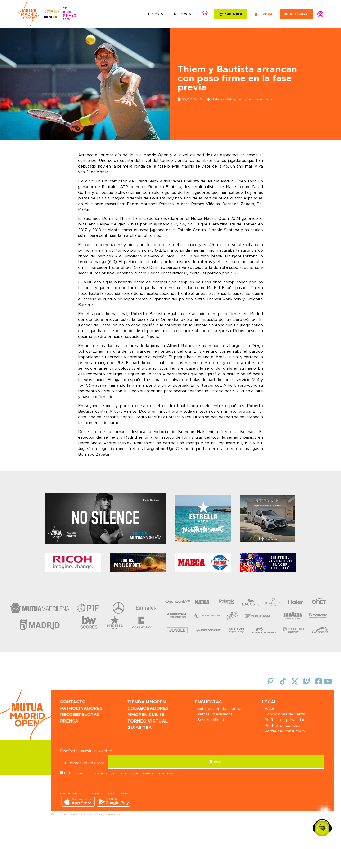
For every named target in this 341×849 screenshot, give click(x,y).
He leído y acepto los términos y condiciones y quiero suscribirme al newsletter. (122, 772)
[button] (156, 14)
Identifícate (320, 14)
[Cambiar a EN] (205, 14)
